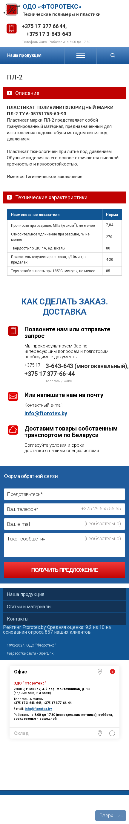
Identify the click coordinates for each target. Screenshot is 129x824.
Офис (20, 672)
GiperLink (46, 653)
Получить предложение (64, 570)
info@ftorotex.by (45, 413)
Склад (21, 733)
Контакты (18, 619)
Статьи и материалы (29, 606)
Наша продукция (24, 55)
